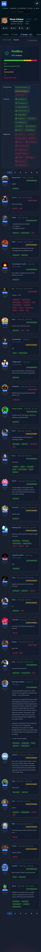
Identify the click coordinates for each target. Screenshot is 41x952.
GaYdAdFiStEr (16, 339)
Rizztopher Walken (18, 682)
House (14, 886)
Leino (13, 319)
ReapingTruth (16, 527)
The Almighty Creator (19, 264)
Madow (14, 642)
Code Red (15, 620)
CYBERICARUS (16, 362)
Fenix (13, 662)
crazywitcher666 (17, 555)
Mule (13, 824)
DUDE (13, 242)
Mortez (14, 197)
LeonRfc (14, 866)
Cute (13, 578)
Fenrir (14, 431)
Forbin (14, 217)
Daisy (14, 600)
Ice (13, 288)
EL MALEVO (15, 386)
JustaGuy (15, 507)
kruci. (14, 456)
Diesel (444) (16, 177)
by (17, 21)
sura (13, 801)
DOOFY (14, 481)
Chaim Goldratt (17, 409)
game (27, 21)
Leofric (14, 846)
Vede (13, 781)
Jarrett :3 (15, 755)
